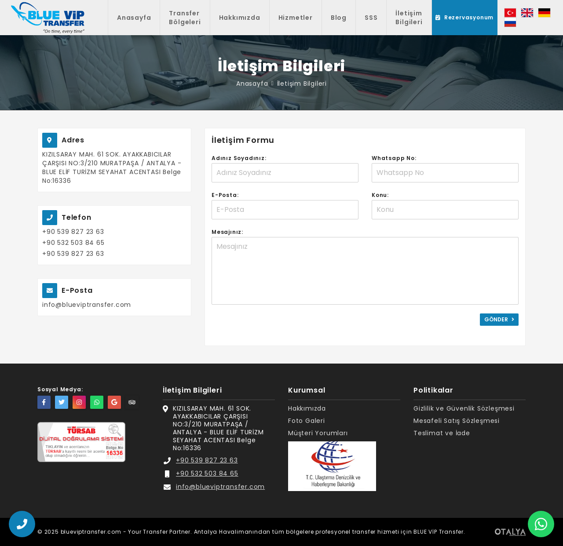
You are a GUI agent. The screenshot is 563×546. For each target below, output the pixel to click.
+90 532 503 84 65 (73, 242)
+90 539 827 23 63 (73, 231)
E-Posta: (225, 195)
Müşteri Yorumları (318, 433)
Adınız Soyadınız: (239, 158)
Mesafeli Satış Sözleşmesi (456, 421)
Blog (339, 17)
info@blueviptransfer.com (86, 304)
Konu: (380, 195)
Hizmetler (295, 17)
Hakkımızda (239, 17)
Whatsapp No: (394, 158)
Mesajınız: (227, 232)
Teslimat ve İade (441, 433)
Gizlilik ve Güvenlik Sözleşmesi (464, 408)
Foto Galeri (306, 421)
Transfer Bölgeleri (185, 17)
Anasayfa (134, 17)
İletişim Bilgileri (408, 17)
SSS (371, 17)
